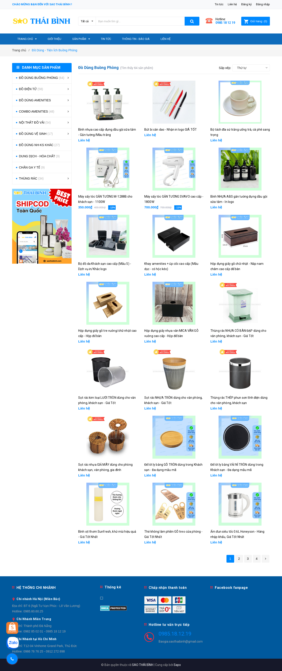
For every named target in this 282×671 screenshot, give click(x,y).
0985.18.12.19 (175, 634)
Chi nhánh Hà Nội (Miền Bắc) (38, 599)
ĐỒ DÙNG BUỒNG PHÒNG (41, 78)
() (255, 21)
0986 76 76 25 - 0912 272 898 (44, 651)
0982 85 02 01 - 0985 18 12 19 (44, 631)
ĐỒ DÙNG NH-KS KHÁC (39, 145)
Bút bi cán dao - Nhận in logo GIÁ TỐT (170, 129)
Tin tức (219, 4)
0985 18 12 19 (225, 22)
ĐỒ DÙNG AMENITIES (35, 100)
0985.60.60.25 (33, 611)
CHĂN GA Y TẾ (32, 167)
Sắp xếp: (225, 68)
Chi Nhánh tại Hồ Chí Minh (37, 639)
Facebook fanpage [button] (231, 588)
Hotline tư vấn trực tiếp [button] (169, 625)
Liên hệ (232, 4)
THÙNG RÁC (31, 178)
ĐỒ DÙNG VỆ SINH (36, 133)
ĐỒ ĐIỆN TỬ (31, 89)
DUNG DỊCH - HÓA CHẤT (39, 156)
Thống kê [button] (113, 587)
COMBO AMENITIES (36, 111)
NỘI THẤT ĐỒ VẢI (35, 122)
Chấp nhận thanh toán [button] (168, 588)
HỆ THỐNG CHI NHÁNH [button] (36, 588)
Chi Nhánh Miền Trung (34, 619)
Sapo (177, 665)
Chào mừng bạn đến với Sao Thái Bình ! (42, 4)
